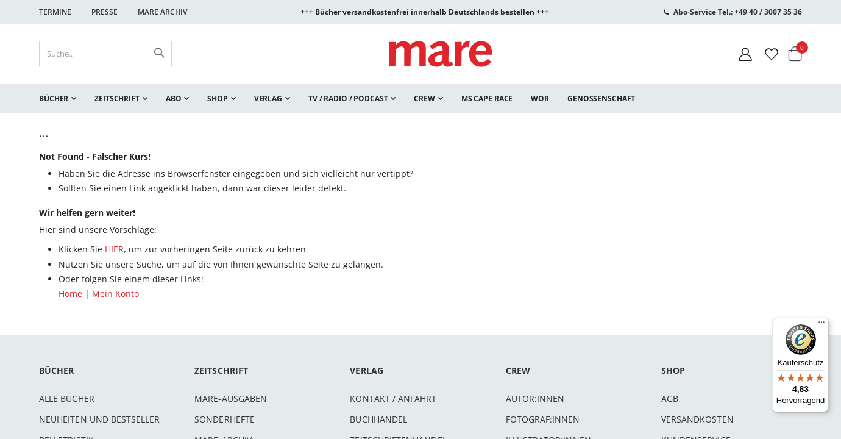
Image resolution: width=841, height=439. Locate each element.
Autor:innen (535, 398)
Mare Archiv (162, 12)
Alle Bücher (66, 398)
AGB (669, 398)
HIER (114, 249)
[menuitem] (57, 98)
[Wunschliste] (771, 54)
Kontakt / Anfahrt (393, 398)
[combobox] (105, 53)
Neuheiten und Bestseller (99, 419)
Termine (55, 12)
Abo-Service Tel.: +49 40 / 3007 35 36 (737, 12)
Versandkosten (697, 419)
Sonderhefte (224, 419)
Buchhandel (378, 419)
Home (70, 293)
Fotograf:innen (543, 419)
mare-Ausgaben (230, 398)
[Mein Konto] (745, 54)
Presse (104, 12)
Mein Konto (115, 293)
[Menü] (821, 320)
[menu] (420, 98)
